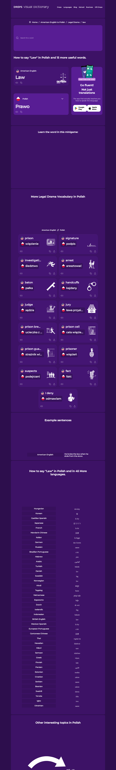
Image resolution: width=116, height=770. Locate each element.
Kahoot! (81, 7)
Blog (75, 7)
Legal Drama (74, 22)
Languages (67, 7)
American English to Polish (53, 22)
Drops (59, 7)
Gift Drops (98, 7)
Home (35, 22)
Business (89, 7)
